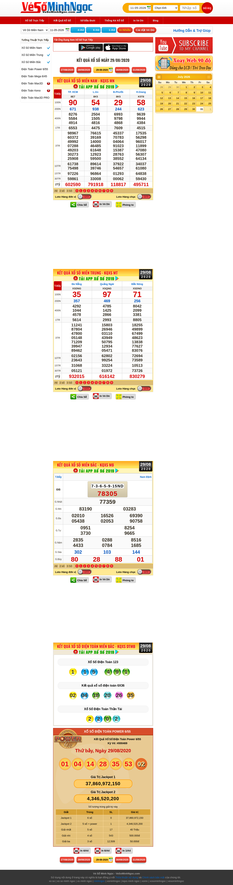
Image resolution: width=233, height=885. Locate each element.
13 (169, 98)
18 (209, 98)
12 (161, 98)
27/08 (67, 69)
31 (201, 109)
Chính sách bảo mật (153, 877)
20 (169, 103)
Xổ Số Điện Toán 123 (103, 662)
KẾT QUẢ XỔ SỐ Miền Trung (87, 273)
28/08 (84, 69)
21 (177, 103)
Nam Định (145, 476)
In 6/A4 (105, 850)
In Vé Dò (105, 204)
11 (209, 92)
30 (177, 87)
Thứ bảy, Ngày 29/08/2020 (103, 750)
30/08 (122, 69)
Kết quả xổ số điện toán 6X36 (103, 685)
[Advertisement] (103, 238)
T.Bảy (57, 93)
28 (161, 87)
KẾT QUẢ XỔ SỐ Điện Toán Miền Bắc (96, 646)
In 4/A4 (84, 850)
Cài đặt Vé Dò (145, 30)
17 (201, 98)
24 (201, 103)
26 (161, 109)
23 (193, 103)
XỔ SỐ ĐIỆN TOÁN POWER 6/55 (107, 731)
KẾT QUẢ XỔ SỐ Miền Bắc (85, 465)
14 (177, 98)
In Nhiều (125, 30)
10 (201, 92)
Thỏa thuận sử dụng (126, 877)
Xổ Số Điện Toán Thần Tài (103, 709)
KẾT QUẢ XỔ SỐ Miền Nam (85, 81)
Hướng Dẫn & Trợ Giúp (192, 31)
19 (161, 103)
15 (185, 98)
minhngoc (99, 881)
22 (185, 103)
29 (169, 87)
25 (209, 103)
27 (169, 109)
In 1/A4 (126, 850)
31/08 (139, 69)
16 (193, 98)
